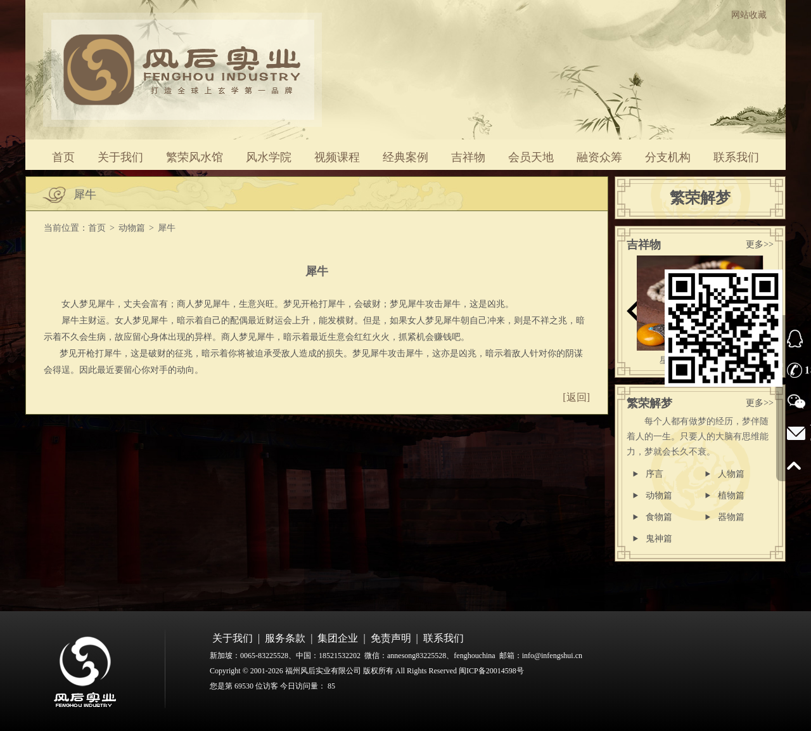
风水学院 (268, 157)
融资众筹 (599, 157)
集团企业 (337, 638)
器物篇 (731, 517)
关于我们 (120, 157)
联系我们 (736, 157)
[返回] (576, 397)
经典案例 (405, 157)
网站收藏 (749, 15)
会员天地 (531, 157)
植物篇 (731, 495)
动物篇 (131, 228)
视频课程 (337, 157)
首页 (63, 157)
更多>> (760, 244)
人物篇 (731, 474)
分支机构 (668, 157)
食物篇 (659, 517)
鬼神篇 (659, 538)
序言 (654, 474)
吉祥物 (468, 157)
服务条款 (285, 638)
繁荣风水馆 (194, 157)
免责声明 (391, 638)
